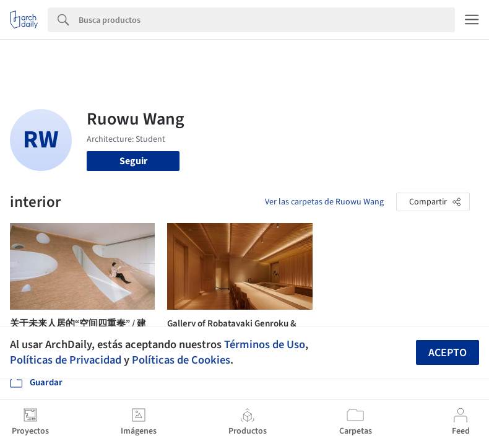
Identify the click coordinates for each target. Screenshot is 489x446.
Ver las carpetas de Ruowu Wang (324, 202)
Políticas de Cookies (181, 360)
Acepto (447, 353)
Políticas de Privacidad (65, 360)
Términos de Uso (264, 344)
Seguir (133, 161)
